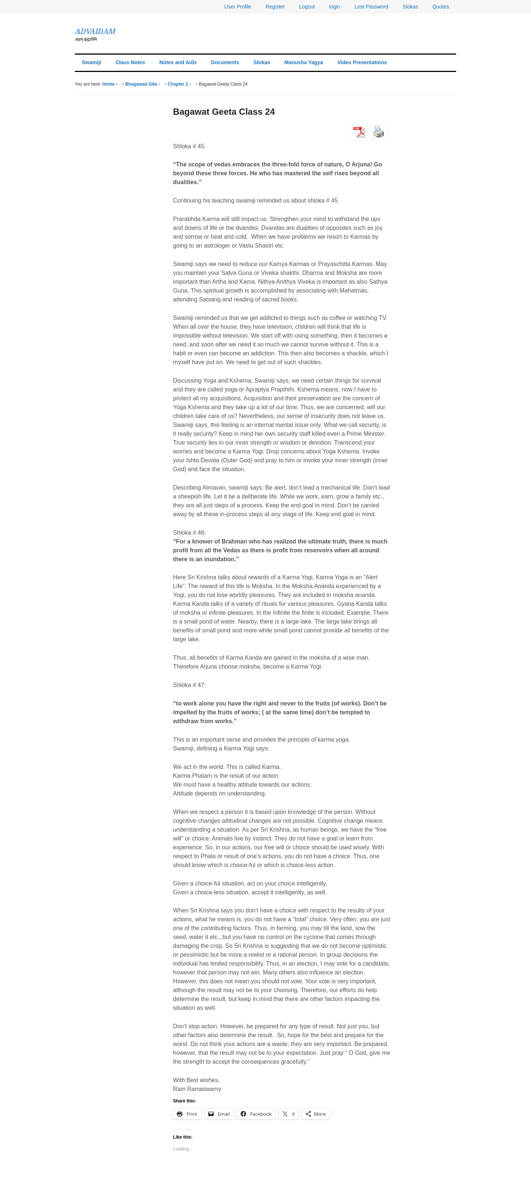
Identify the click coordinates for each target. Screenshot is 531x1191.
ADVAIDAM (95, 31)
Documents (225, 62)
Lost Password (371, 7)
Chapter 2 (178, 84)
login (334, 7)
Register (275, 7)
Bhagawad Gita (141, 84)
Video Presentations (362, 62)
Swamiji (91, 62)
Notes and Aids (178, 62)
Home (109, 84)
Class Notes (130, 62)
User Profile (237, 7)
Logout (307, 7)
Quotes (441, 7)
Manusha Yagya (303, 62)
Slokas (410, 7)
